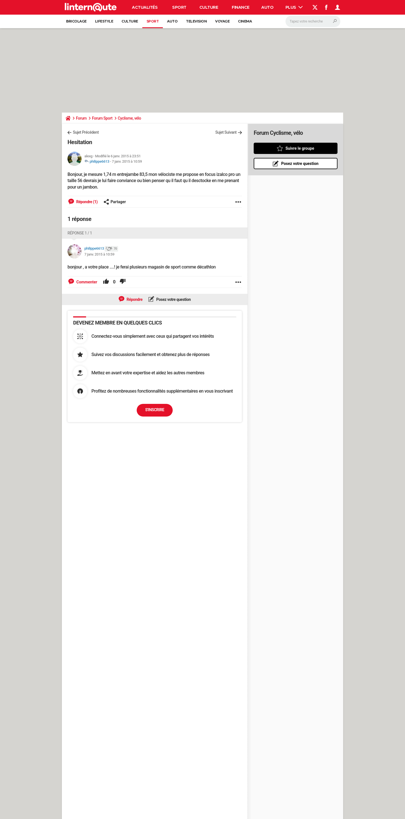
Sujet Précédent (86, 132)
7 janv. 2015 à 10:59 (127, 161)
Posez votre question (173, 299)
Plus (294, 7)
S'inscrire (154, 410)
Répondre (134, 299)
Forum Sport (102, 118)
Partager (115, 202)
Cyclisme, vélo (129, 118)
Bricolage (76, 21)
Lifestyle (104, 21)
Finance (240, 7)
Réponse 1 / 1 (80, 233)
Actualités (145, 7)
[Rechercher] (312, 21)
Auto (267, 7)
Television (196, 21)
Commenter (86, 282)
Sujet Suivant (226, 132)
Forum (81, 118)
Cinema (245, 21)
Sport (179, 7)
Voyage (222, 21)
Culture (208, 7)
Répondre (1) (86, 202)
